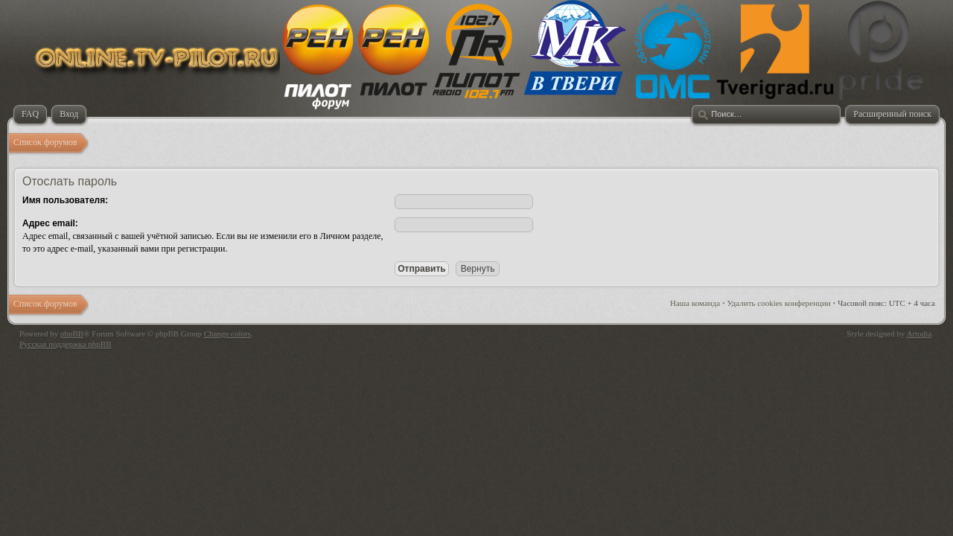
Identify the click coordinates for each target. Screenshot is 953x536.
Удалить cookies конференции (779, 303)
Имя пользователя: (65, 200)
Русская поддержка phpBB (65, 343)
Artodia (919, 333)
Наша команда (695, 303)
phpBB (71, 333)
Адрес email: (50, 223)
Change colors (227, 333)
